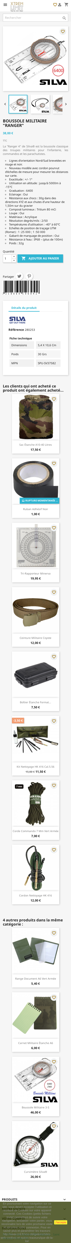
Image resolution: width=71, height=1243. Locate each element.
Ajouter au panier (40, 258)
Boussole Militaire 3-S (35, 1107)
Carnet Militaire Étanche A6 (35, 1043)
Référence (16, 330)
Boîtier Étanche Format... (35, 702)
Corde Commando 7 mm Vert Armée (36, 831)
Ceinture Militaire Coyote (35, 638)
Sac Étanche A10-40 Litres (35, 444)
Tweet (19, 276)
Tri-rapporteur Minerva (36, 573)
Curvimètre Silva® (35, 1172)
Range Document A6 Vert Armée (35, 978)
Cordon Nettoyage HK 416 (35, 895)
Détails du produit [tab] (24, 308)
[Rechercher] (35, 18)
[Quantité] (7, 258)
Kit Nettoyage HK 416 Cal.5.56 (35, 766)
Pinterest (29, 276)
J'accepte (60, 1222)
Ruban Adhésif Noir (35, 509)
